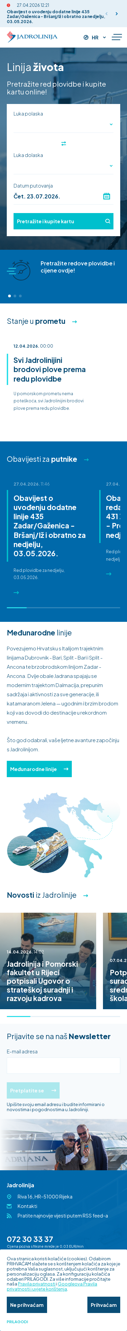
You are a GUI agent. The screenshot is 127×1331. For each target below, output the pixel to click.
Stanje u (36, 321)
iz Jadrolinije (42, 894)
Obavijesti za (42, 458)
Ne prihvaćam (27, 1305)
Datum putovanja (33, 185)
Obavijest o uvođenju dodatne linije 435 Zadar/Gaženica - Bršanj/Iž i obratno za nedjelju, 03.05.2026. (56, 16)
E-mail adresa (22, 1051)
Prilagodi (17, 1322)
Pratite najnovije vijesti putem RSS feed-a (63, 1215)
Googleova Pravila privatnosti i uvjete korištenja (52, 1286)
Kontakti (27, 1206)
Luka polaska (28, 113)
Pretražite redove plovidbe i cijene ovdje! (78, 267)
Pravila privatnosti (37, 1283)
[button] (116, 13)
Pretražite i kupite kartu (63, 221)
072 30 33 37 (30, 1239)
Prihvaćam (104, 1305)
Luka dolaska (28, 155)
